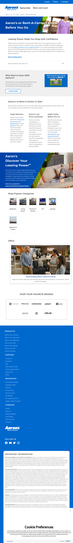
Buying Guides (25, 8)
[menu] (36, 6)
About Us (8, 411)
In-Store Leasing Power (12, 369)
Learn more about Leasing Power (17, 186)
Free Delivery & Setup (11, 382)
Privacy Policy (9, 390)
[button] (70, 511)
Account (64, 2)
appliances (13, 123)
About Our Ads (9, 419)
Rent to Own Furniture (11, 335)
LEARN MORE (13, 91)
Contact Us (8, 358)
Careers (47, 2)
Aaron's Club (9, 372)
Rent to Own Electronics (12, 337)
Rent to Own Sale (10, 348)
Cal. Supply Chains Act (12, 398)
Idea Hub (8, 387)
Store (55, 2)
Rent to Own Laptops (11, 345)
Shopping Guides (10, 385)
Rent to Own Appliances (12, 340)
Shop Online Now (15, 57)
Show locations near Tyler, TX (17, 63)
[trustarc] (68, 541)
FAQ (6, 364)
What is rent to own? (40, 8)
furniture (21, 119)
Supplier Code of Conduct (13, 401)
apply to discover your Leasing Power (26, 47)
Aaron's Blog (9, 416)
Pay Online (8, 361)
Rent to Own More (10, 343)
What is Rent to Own (11, 366)
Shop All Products (10, 351)
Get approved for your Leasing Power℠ (54, 134)
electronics (14, 121)
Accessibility (9, 395)
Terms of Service (10, 393)
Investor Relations (10, 414)
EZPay (7, 375)
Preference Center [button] (50, 536)
